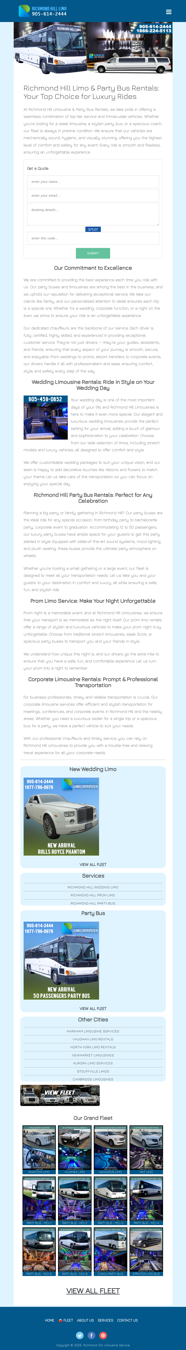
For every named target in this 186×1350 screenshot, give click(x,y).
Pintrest (103, 1335)
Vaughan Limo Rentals (93, 1039)
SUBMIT (93, 253)
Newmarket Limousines (93, 1055)
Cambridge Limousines (93, 1079)
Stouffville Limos (93, 1071)
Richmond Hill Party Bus (93, 903)
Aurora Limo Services (93, 1063)
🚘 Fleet (65, 1320)
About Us (85, 1320)
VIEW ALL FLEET (93, 1290)
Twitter (80, 1335)
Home (49, 1320)
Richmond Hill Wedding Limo (93, 887)
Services (105, 1320)
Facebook (91, 1335)
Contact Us (127, 1320)
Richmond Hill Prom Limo (93, 895)
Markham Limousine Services (93, 1031)
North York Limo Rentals (93, 1047)
